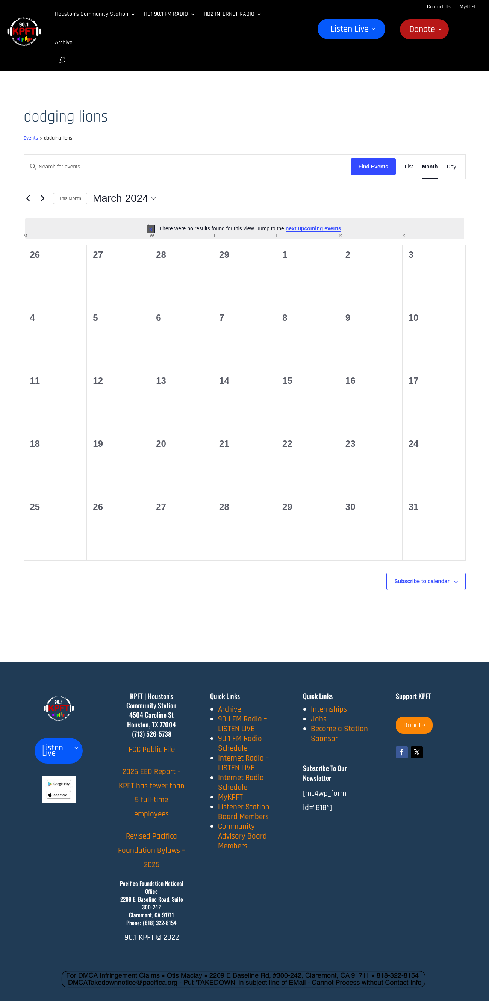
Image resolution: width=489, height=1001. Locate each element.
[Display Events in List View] (409, 167)
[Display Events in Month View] (430, 167)
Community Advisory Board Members (242, 836)
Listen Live (349, 30)
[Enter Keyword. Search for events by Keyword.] (187, 167)
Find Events (373, 167)
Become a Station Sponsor (339, 734)
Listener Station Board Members (243, 812)
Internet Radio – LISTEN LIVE (243, 763)
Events (31, 138)
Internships (329, 709)
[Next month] (42, 198)
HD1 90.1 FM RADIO (166, 14)
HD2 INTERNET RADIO (229, 14)
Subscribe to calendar (421, 581)
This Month (70, 198)
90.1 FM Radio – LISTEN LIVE (242, 724)
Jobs (319, 719)
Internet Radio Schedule (241, 782)
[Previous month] (28, 198)
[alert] (244, 228)
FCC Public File (152, 749)
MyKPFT (468, 6)
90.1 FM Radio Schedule (240, 743)
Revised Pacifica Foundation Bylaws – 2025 (151, 850)
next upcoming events (313, 228)
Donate (422, 31)
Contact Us (439, 6)
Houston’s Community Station (91, 14)
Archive (64, 43)
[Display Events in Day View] (451, 167)
